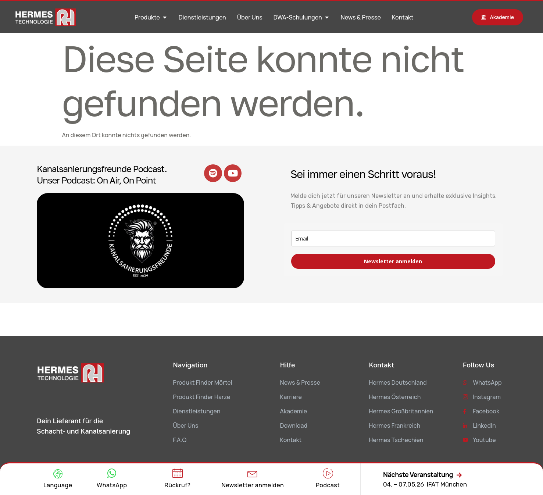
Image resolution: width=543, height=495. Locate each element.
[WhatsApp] (112, 473)
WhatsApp (112, 485)
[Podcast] (328, 473)
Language (57, 485)
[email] (393, 238)
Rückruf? (178, 485)
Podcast (328, 485)
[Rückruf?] (177, 473)
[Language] (57, 473)
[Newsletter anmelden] (252, 473)
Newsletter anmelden (393, 261)
